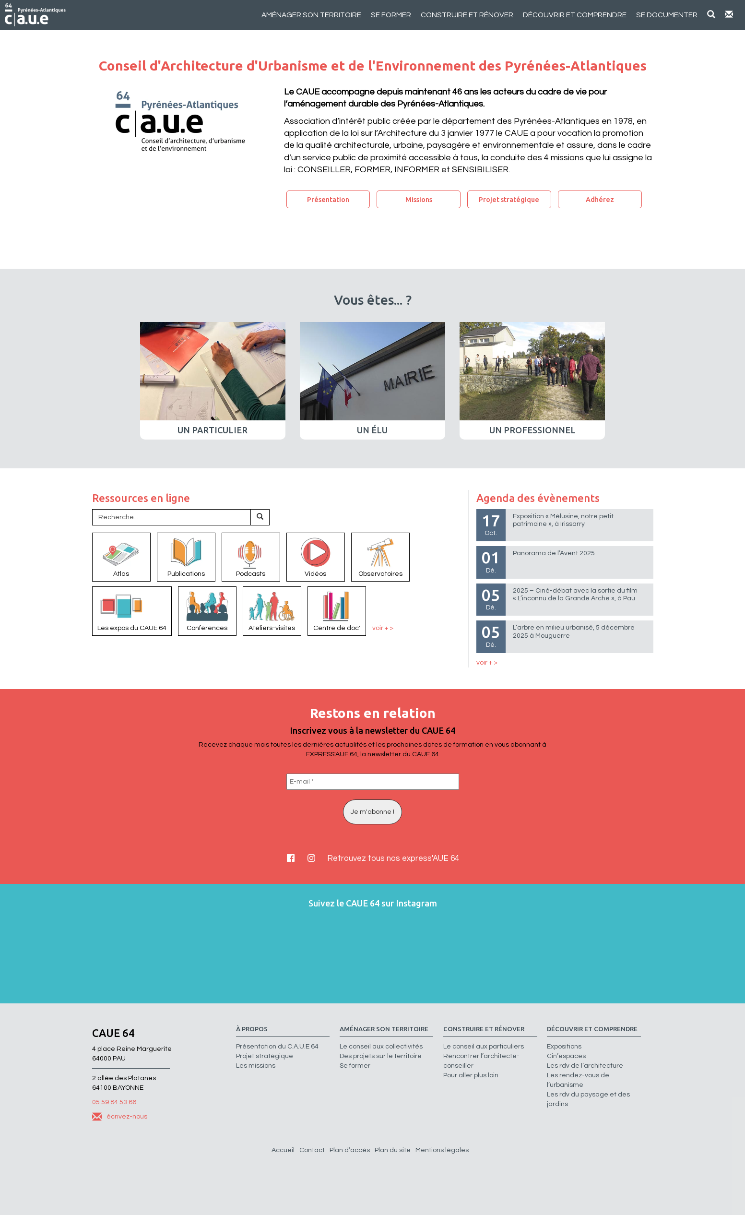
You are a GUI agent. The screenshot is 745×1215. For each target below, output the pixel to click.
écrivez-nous (119, 1116)
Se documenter (667, 15)
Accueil (283, 1150)
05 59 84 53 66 (114, 1102)
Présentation (328, 199)
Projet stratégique (509, 199)
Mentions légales (442, 1150)
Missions (418, 199)
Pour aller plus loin (470, 1075)
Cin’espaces (566, 1056)
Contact (312, 1150)
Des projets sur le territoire (381, 1056)
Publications (186, 557)
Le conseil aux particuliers (483, 1046)
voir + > (382, 628)
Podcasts (251, 557)
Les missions (255, 1065)
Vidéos (316, 557)
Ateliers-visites (272, 610)
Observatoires (380, 557)
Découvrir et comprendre (575, 15)
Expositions (564, 1046)
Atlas (121, 557)
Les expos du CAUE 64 (131, 610)
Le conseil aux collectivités (381, 1046)
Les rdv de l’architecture (585, 1065)
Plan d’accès (350, 1150)
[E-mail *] (372, 782)
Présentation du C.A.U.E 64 (277, 1046)
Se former (391, 15)
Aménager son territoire (311, 15)
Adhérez (600, 199)
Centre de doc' (337, 610)
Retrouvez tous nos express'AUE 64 (393, 858)
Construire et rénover (467, 15)
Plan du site (393, 1150)
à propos (252, 1029)
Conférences (207, 610)
